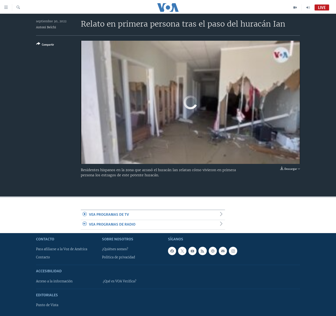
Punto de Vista (47, 305)
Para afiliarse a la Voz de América (61, 249)
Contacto (43, 257)
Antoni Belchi (46, 27)
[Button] (45, 45)
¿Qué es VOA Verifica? (119, 281)
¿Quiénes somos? (115, 249)
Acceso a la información (54, 281)
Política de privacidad (118, 257)
